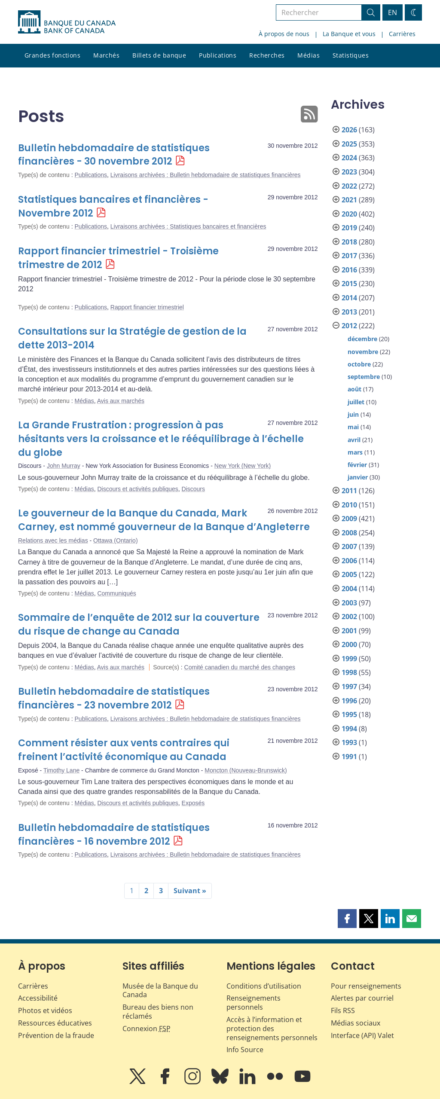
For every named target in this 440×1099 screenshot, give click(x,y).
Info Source (244, 1049)
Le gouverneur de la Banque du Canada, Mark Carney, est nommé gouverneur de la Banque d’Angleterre (164, 520)
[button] (347, 918)
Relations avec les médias (53, 540)
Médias (308, 55)
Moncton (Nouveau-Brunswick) (246, 770)
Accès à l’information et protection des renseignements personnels (272, 1028)
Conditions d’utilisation (263, 986)
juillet (356, 402)
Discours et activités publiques (137, 488)
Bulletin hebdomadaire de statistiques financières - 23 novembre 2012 (114, 698)
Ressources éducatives (55, 1023)
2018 (349, 242)
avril (354, 440)
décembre (362, 339)
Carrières (402, 34)
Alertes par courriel (362, 998)
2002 (349, 616)
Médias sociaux (355, 1023)
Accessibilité (38, 998)
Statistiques (351, 55)
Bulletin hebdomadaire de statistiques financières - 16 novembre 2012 (114, 834)
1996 (349, 700)
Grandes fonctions (52, 55)
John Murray (63, 465)
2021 (349, 200)
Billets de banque (159, 55)
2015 (349, 283)
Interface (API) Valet (362, 1035)
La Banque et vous (349, 34)
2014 (349, 297)
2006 (349, 560)
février (357, 465)
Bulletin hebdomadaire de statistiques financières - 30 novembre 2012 (114, 154)
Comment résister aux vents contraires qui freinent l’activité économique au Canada (123, 749)
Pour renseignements (366, 986)
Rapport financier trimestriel (147, 307)
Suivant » (190, 890)
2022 (349, 186)
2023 (349, 172)
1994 (349, 728)
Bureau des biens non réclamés (157, 1011)
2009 (349, 518)
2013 (349, 312)
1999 (349, 658)
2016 (349, 270)
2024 (349, 157)
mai (353, 427)
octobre (359, 364)
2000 (349, 644)
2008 (349, 532)
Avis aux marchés (120, 400)
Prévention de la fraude (56, 1035)
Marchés (106, 55)
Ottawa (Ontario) (115, 540)
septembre (364, 376)
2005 (349, 574)
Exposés (193, 803)
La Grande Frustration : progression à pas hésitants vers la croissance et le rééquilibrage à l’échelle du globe (161, 438)
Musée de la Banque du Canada (160, 990)
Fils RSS (343, 1010)
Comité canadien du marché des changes (239, 667)
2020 (349, 214)
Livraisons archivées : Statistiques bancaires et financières (188, 226)
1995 (349, 714)
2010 (349, 505)
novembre (363, 352)
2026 (349, 129)
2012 (349, 325)
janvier (358, 477)
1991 (349, 756)
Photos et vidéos (45, 1010)
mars (355, 452)
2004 (349, 588)
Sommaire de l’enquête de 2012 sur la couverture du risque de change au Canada (139, 624)
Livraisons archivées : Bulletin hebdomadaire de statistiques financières (205, 174)
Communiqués (116, 593)
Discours (193, 488)
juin (353, 414)
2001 (349, 630)
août (354, 389)
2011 (349, 490)
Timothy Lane (61, 770)
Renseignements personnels (253, 1002)
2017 (349, 255)
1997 (349, 686)
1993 (349, 742)
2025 (349, 144)
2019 (349, 227)
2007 (349, 546)
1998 (349, 672)
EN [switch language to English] (392, 12)
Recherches (266, 55)
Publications (217, 55)
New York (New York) (242, 465)
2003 (349, 603)
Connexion (146, 1028)
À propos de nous (284, 34)
